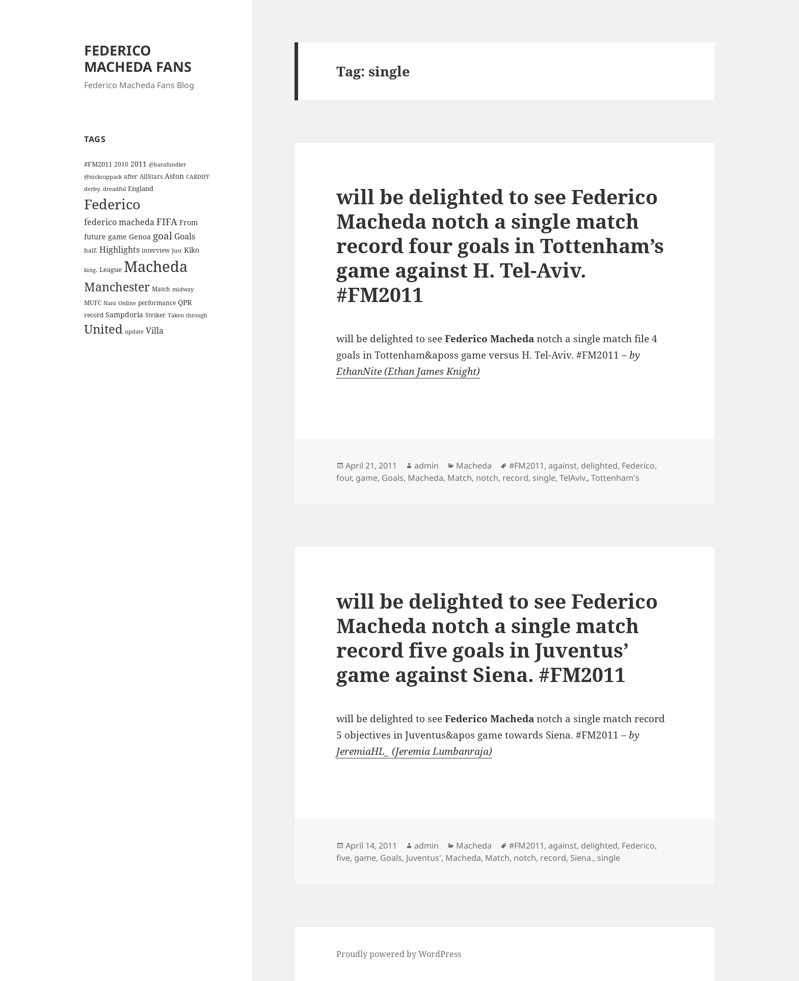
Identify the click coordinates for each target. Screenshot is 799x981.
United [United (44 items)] (103, 329)
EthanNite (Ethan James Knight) (408, 371)
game (367, 477)
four (344, 477)
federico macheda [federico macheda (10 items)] (119, 222)
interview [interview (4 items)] (156, 250)
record (515, 477)
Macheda (474, 465)
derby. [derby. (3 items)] (92, 189)
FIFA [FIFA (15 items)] (166, 221)
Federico (638, 465)
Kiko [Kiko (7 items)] (191, 250)
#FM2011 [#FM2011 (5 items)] (98, 164)
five (343, 857)
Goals (393, 477)
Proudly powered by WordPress (398, 954)
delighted (599, 465)
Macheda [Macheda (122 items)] (156, 266)
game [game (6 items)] (117, 236)
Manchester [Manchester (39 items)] (117, 287)
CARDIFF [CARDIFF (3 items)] (197, 176)
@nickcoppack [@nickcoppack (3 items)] (103, 176)
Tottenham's (615, 477)
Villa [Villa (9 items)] (155, 330)
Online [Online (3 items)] (127, 303)
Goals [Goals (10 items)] (184, 236)
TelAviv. (573, 477)
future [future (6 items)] (95, 236)
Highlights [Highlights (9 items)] (119, 249)
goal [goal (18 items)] (162, 235)
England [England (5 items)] (140, 188)
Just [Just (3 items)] (177, 250)
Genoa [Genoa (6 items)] (140, 236)
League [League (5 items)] (110, 269)
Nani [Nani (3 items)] (109, 303)
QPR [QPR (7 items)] (185, 302)
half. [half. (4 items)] (90, 250)
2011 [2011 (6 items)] (138, 164)
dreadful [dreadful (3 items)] (114, 189)
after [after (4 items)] (131, 176)
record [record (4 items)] (93, 315)
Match (459, 477)
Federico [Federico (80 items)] (112, 204)
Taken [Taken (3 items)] (176, 315)
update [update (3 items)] (134, 331)
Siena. (581, 857)
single (543, 477)
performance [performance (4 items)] (157, 302)
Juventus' (423, 857)
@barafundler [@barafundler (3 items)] (167, 164)
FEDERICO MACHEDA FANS (138, 58)
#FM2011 (526, 465)
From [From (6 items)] (188, 222)
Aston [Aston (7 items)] (174, 176)
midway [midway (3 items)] (183, 289)
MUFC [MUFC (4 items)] (92, 302)
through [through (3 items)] (196, 315)
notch (487, 477)
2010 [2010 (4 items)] (121, 164)
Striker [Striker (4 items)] (155, 315)
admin (426, 465)
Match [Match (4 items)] (161, 289)
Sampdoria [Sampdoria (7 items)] (124, 314)
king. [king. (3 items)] (90, 270)
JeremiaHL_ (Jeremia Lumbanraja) (414, 751)
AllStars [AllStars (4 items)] (151, 176)
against (562, 465)
